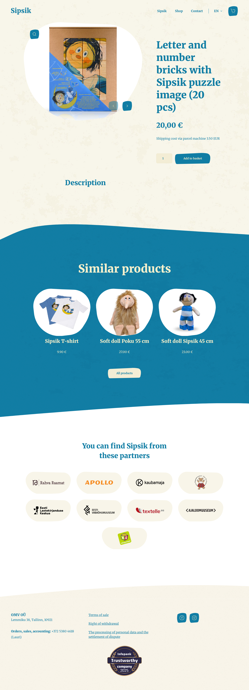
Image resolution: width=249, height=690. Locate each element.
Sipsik (162, 11)
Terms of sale (99, 615)
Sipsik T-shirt (62, 341)
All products (124, 373)
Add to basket (192, 158)
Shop (179, 11)
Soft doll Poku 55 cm (124, 341)
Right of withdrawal (104, 624)
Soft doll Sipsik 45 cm (187, 341)
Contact (197, 11)
